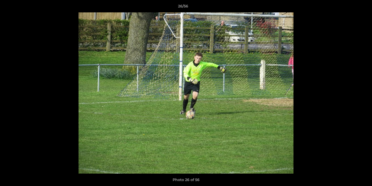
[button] (350, 7)
